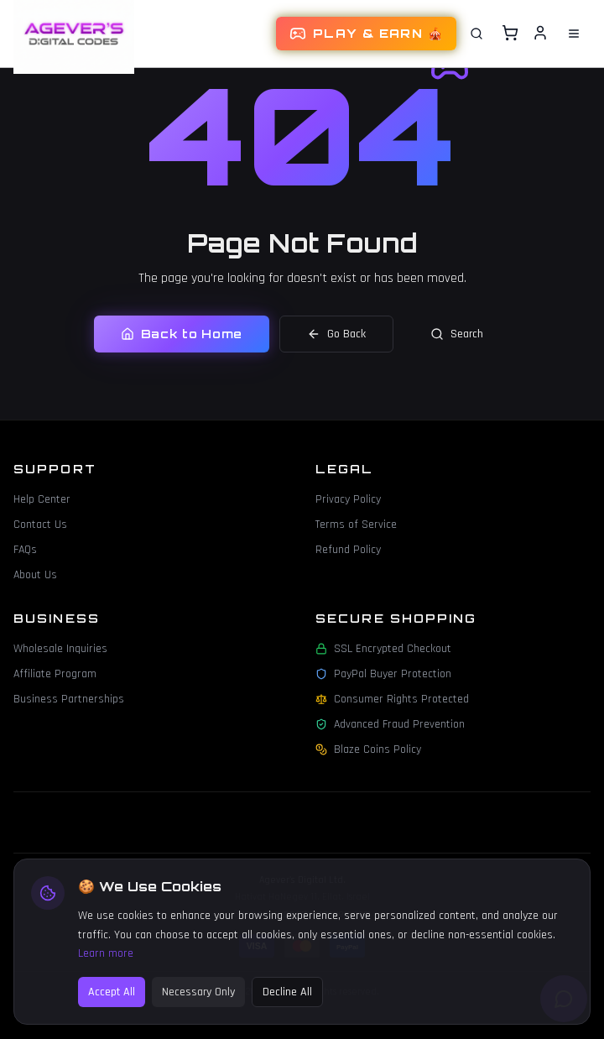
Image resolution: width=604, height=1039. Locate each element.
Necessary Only (198, 1001)
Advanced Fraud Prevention (390, 724)
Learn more (105, 962)
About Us (35, 574)
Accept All (111, 1001)
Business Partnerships (68, 699)
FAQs (25, 549)
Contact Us (40, 524)
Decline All (287, 1001)
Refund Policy (348, 549)
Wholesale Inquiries (60, 648)
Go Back (336, 334)
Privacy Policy (348, 499)
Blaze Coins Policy (368, 749)
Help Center (41, 499)
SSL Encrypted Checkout (383, 648)
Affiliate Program (54, 673)
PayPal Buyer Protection (383, 673)
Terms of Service (356, 524)
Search (456, 334)
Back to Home (181, 333)
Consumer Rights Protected (392, 699)
